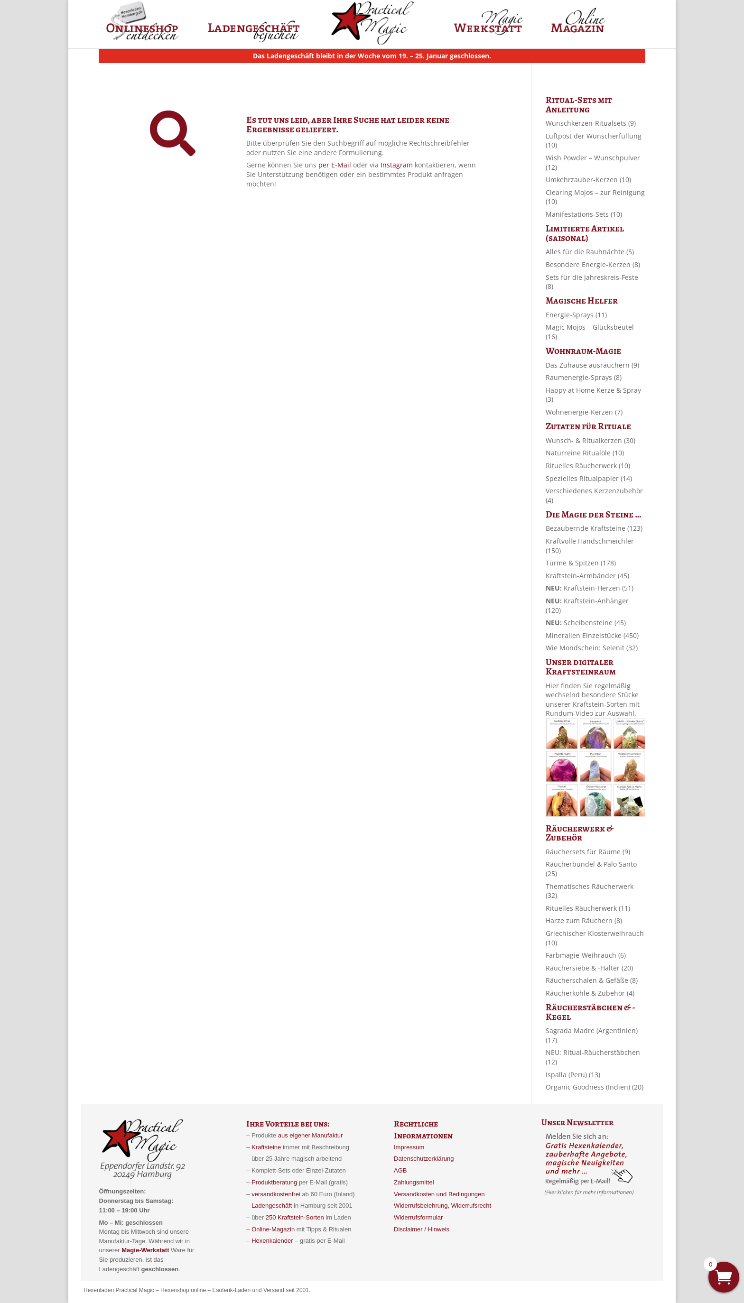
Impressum (409, 1147)
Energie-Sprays (576, 314)
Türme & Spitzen (581, 562)
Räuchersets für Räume (588, 851)
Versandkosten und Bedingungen (439, 1194)
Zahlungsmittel (414, 1182)
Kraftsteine (266, 1147)
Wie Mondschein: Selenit (592, 647)
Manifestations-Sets (584, 214)
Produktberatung (274, 1182)
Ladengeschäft (271, 1205)
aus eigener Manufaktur (310, 1135)
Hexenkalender (273, 1240)
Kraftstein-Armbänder (587, 575)
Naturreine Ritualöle (585, 452)
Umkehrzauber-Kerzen (588, 179)
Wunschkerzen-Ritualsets (591, 123)
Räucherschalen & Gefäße (592, 980)
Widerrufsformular (418, 1217)
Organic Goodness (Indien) (594, 1086)
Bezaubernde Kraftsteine (594, 528)
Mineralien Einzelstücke (592, 635)
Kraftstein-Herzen (589, 587)
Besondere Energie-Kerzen (593, 264)
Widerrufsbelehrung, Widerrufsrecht (442, 1205)
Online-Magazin (273, 1229)
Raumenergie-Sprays (584, 377)
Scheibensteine (586, 622)
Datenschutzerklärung (424, 1158)
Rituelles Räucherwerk (588, 465)
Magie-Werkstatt (144, 1250)
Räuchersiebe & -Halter (589, 967)
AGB (400, 1170)
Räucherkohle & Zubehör (590, 993)
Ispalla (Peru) (573, 1074)
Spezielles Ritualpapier (589, 478)
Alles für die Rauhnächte (590, 251)
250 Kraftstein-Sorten (295, 1217)
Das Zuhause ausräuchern (592, 365)
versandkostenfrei (275, 1194)
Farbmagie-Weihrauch (586, 955)
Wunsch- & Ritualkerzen (590, 440)
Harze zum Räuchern (584, 920)
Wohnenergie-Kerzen (584, 411)
